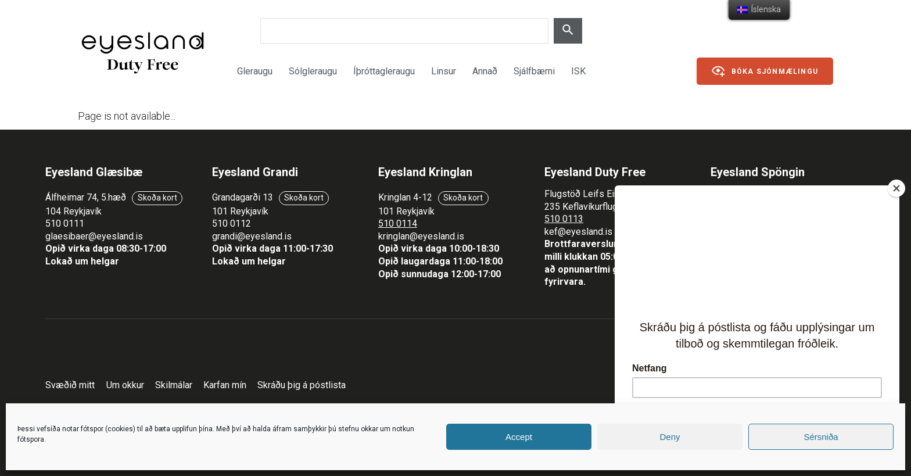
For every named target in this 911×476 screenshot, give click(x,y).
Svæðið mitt (70, 385)
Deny (669, 437)
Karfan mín (224, 385)
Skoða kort (157, 197)
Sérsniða (821, 437)
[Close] (896, 188)
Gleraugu (254, 71)
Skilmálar (173, 385)
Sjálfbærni (534, 71)
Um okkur (125, 385)
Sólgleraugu (313, 71)
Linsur (443, 71)
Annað (484, 71)
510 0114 (397, 223)
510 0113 (563, 218)
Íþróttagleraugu (384, 71)
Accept (518, 437)
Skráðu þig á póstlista (301, 385)
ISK (578, 71)
